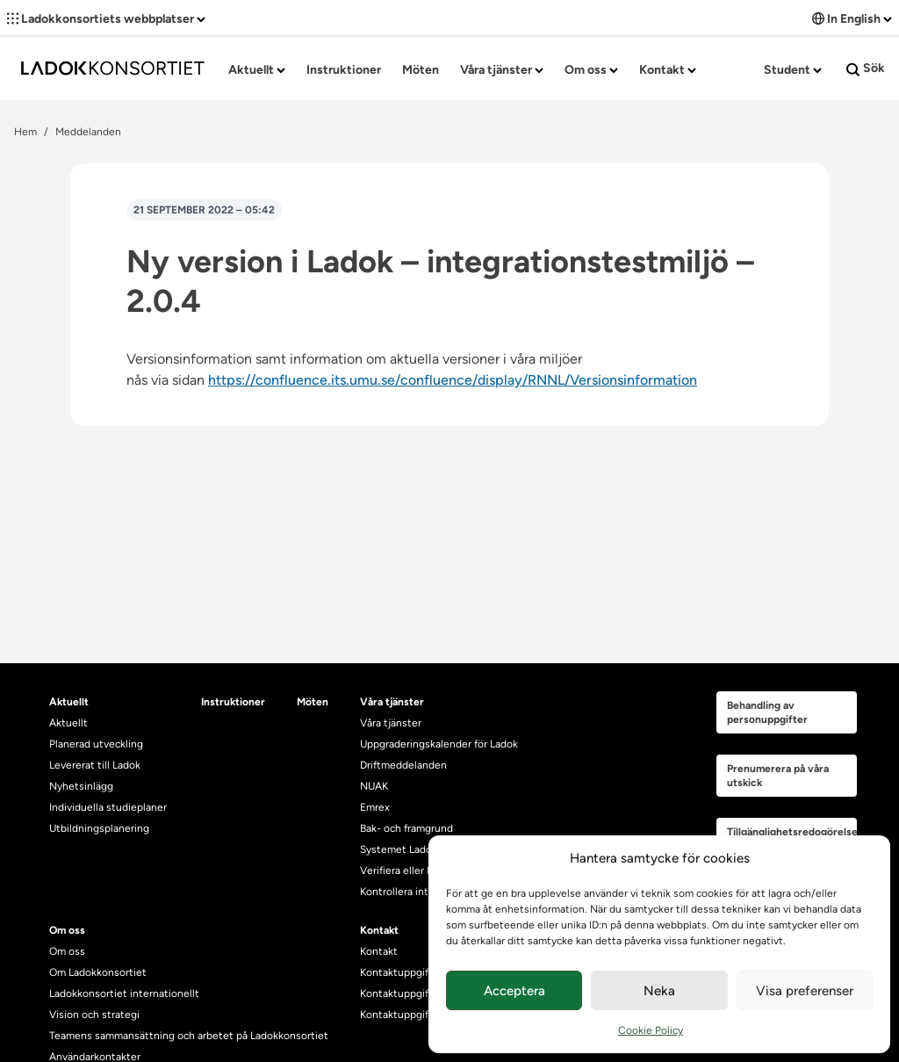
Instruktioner (343, 69)
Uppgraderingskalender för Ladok (439, 744)
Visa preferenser (804, 991)
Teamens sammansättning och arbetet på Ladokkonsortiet (188, 1035)
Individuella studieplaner (109, 807)
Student (793, 69)
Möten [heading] (312, 702)
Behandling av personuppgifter (767, 712)
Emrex (375, 807)
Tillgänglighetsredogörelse (792, 832)
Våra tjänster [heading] (392, 702)
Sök (865, 68)
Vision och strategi (94, 1014)
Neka (659, 991)
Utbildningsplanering (99, 828)
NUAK (374, 786)
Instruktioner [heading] (233, 702)
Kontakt (667, 69)
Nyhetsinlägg (81, 786)
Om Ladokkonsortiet (98, 972)
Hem (25, 132)
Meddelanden (88, 132)
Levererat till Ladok (94, 765)
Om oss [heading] (67, 930)
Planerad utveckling (96, 744)
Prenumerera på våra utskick (778, 775)
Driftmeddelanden (403, 765)
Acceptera (514, 991)
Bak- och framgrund (406, 828)
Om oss (591, 69)
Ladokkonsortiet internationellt (124, 993)
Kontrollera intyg (400, 891)
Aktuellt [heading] (69, 702)
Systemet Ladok (398, 849)
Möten (420, 69)
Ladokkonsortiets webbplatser (106, 18)
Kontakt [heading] (379, 930)
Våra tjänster (501, 69)
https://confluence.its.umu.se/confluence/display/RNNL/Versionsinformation (452, 380)
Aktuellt (256, 69)
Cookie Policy (650, 1030)
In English (852, 18)
